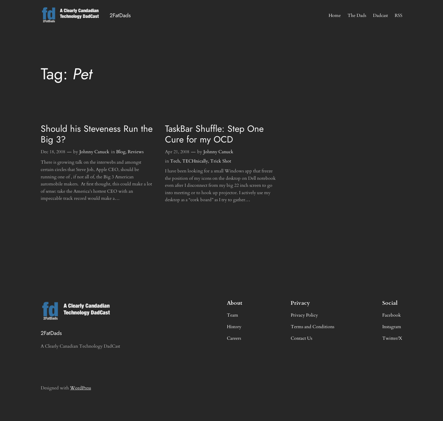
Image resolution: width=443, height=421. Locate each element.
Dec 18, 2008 (53, 152)
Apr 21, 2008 (177, 152)
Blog (120, 152)
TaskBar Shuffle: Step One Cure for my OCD (214, 134)
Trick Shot (220, 161)
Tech (175, 161)
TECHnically (195, 161)
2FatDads (120, 15)
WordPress (80, 388)
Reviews (136, 152)
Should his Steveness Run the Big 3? (97, 134)
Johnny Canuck (94, 152)
